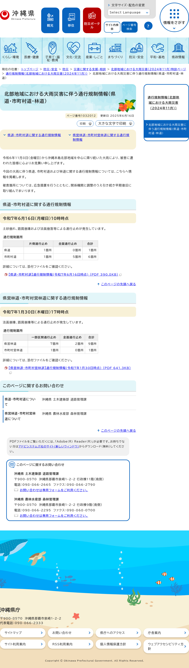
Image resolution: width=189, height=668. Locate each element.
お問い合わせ (62, 632)
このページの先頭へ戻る (118, 284)
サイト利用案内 (15, 644)
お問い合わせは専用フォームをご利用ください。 (54, 490)
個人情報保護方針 (113, 644)
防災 (66, 69)
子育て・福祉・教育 (52, 59)
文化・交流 (73, 57)
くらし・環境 (10, 57)
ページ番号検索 (129, 27)
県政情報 (178, 57)
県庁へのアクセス (112, 632)
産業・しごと (94, 57)
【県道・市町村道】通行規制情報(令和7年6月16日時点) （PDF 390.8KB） (65, 274)
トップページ (29, 69)
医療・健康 (31, 57)
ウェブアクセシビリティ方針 (166, 646)
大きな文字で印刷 (112, 123)
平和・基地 (157, 57)
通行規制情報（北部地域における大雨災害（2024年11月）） (47, 73)
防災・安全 (136, 57)
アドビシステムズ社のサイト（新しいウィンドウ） (49, 446)
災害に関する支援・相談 (90, 69)
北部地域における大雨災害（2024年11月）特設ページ (148, 69)
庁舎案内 (154, 632)
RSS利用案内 (62, 644)
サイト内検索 (112, 27)
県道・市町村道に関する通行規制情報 (34, 135)
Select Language (125, 12)
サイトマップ (13, 632)
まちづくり (115, 57)
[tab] (112, 27)
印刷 (83, 123)
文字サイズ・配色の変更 (128, 5)
